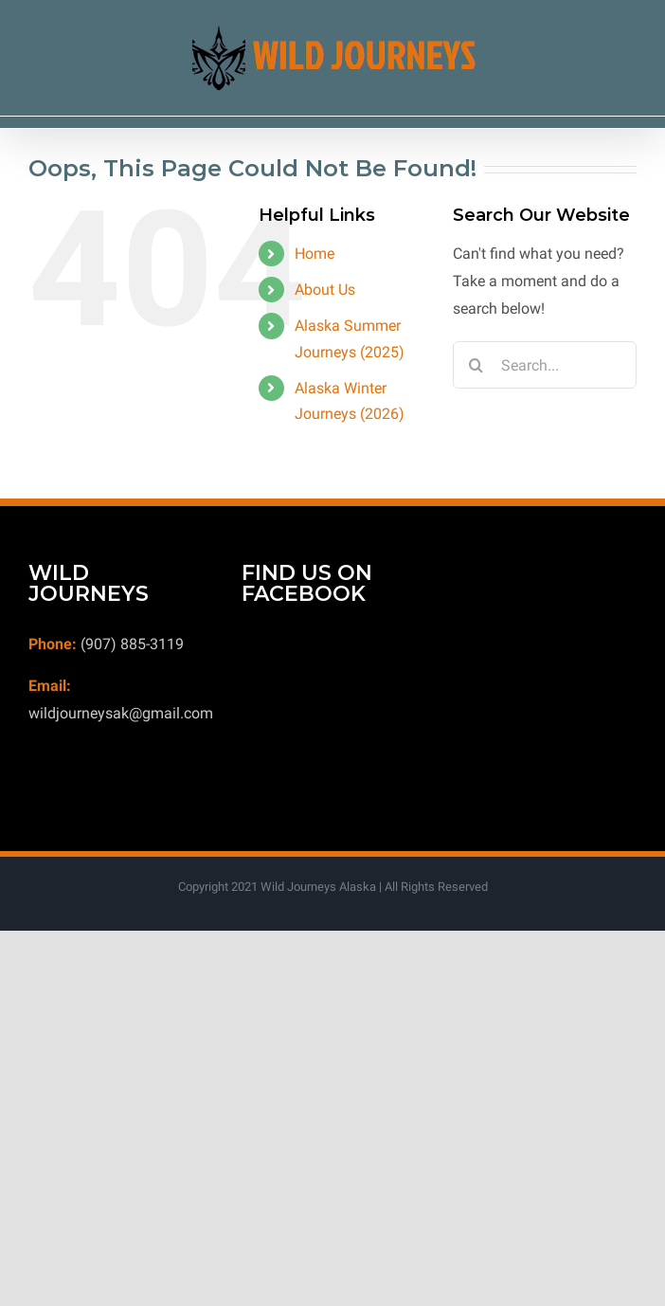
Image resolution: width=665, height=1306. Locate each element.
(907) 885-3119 (132, 644)
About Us (325, 290)
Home (314, 254)
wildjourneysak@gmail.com (120, 713)
